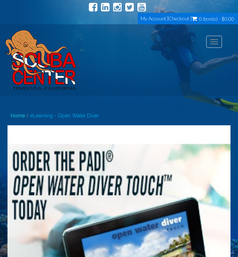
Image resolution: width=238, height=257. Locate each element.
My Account (153, 18)
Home (18, 116)
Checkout (178, 18)
